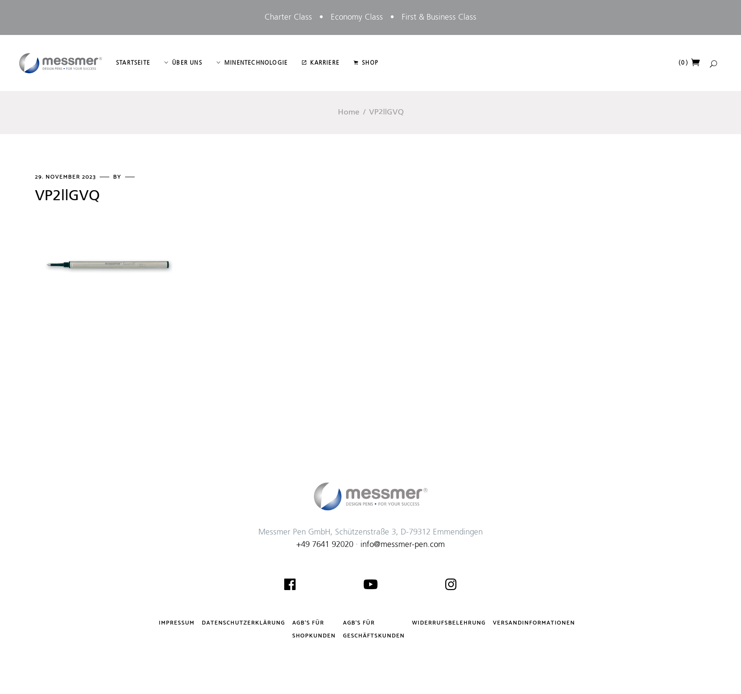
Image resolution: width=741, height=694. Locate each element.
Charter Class (288, 17)
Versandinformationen (534, 622)
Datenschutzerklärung (243, 622)
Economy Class (357, 17)
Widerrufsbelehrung (449, 622)
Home (348, 112)
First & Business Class (439, 17)
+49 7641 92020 (324, 545)
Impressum (177, 622)
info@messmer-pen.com (402, 545)
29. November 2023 (66, 177)
